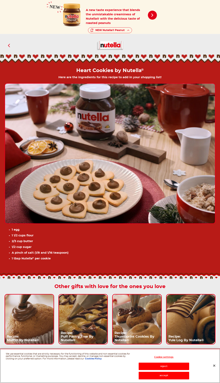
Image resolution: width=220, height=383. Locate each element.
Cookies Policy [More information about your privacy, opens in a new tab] (93, 359)
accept (164, 375)
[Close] (214, 366)
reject (164, 366)
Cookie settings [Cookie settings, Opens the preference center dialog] (163, 357)
